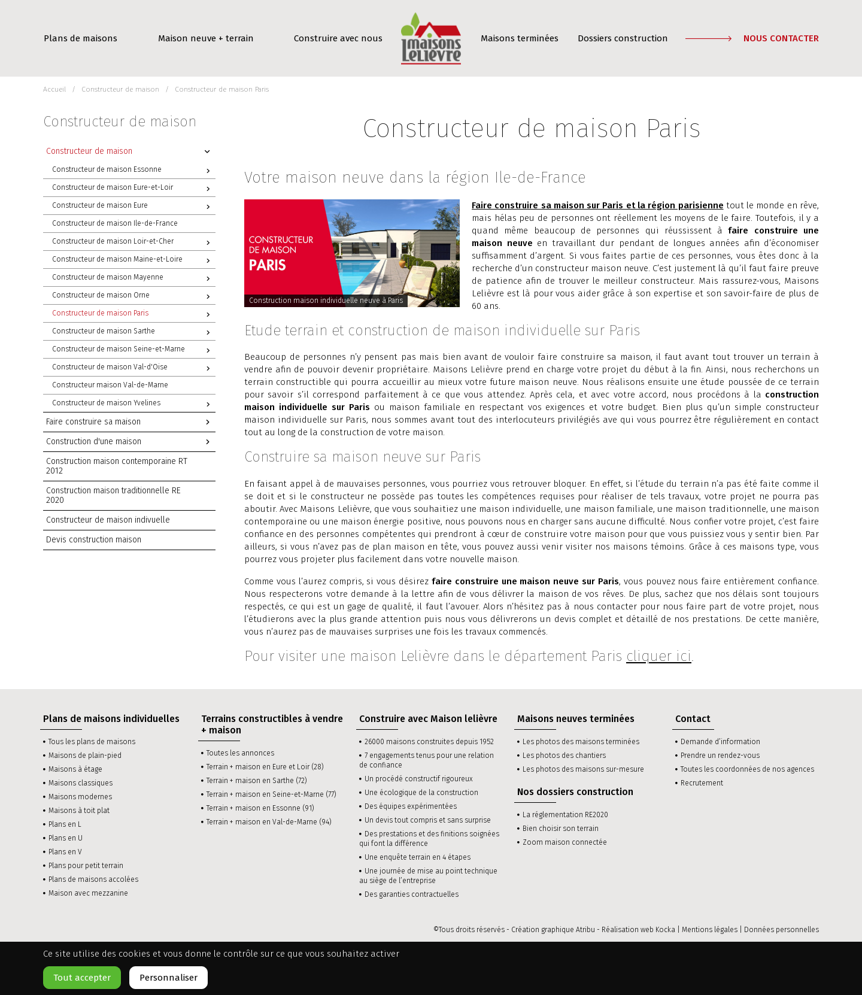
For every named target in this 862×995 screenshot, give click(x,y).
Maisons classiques (80, 783)
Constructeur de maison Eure (134, 206)
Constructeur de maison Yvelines (134, 404)
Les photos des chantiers (564, 755)
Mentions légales (709, 930)
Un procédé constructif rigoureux (419, 779)
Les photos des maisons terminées (581, 742)
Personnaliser (168, 977)
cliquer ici (658, 656)
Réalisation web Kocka (638, 930)
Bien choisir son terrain (561, 828)
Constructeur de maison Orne (134, 296)
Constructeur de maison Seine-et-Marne (134, 350)
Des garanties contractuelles (412, 894)
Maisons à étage (75, 769)
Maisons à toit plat (79, 810)
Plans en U (65, 838)
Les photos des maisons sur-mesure (583, 769)
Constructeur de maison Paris (134, 314)
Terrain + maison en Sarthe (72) (257, 780)
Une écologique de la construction (421, 792)
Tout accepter (82, 977)
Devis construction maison (93, 540)
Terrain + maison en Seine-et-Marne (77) (271, 794)
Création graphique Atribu (553, 930)
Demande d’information (720, 742)
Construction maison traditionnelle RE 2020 (113, 495)
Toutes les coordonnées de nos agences (747, 769)
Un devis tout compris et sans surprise (428, 820)
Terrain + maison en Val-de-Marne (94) (269, 822)
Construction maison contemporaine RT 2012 (116, 466)
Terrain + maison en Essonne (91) (260, 808)
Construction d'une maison (131, 442)
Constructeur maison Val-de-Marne (110, 385)
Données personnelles (781, 930)
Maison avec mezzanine (88, 893)
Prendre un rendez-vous (720, 755)
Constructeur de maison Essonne (134, 170)
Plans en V (65, 852)
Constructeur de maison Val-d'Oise (134, 368)
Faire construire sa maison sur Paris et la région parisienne (598, 205)
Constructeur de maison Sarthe (134, 332)
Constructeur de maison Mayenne (134, 278)
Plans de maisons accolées (93, 879)
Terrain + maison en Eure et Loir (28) (265, 767)
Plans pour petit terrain (85, 865)
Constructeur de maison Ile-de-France (115, 223)
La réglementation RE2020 (565, 815)
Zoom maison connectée (565, 842)
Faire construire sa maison (131, 422)
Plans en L (64, 824)
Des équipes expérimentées (411, 806)
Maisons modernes (80, 797)
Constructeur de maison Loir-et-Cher (134, 242)
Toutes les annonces (240, 753)
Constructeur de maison (131, 151)
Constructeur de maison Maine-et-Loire (134, 260)
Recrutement (702, 783)
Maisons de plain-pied (85, 755)
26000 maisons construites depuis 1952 (429, 742)
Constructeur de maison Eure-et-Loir (134, 188)
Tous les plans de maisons (91, 742)
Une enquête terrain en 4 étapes (418, 857)
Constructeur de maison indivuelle (108, 520)
